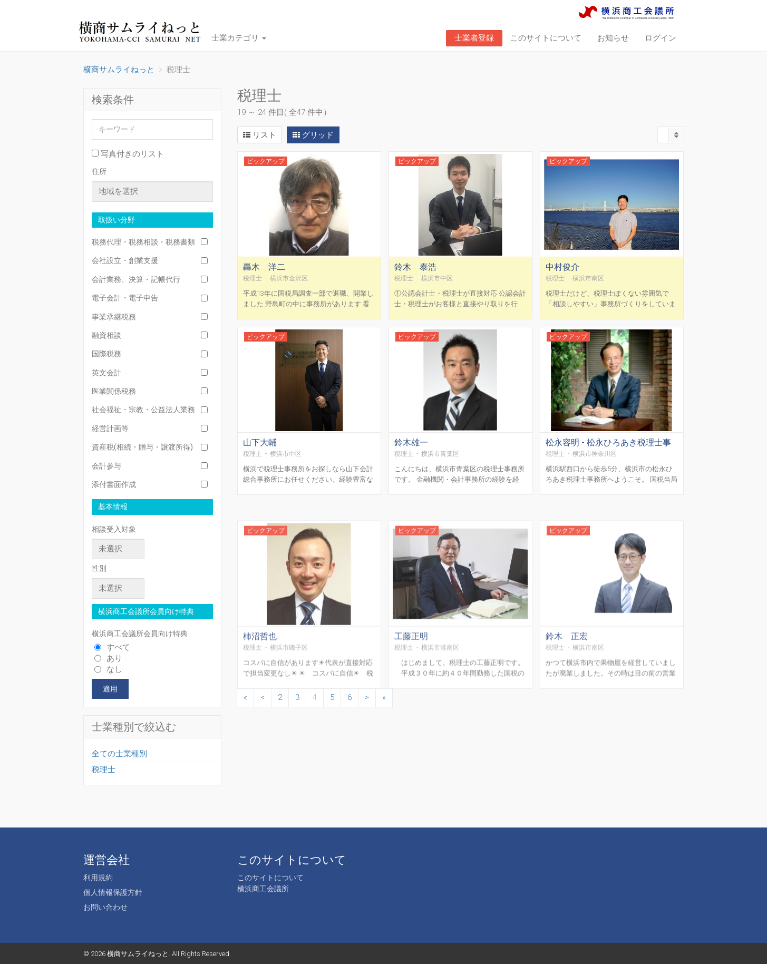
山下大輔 (260, 453)
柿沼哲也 (260, 710)
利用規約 (98, 877)
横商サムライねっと (138, 954)
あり (108, 658)
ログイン (660, 38)
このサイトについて (545, 38)
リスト (259, 135)
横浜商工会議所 (263, 888)
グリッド (313, 135)
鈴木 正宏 (567, 710)
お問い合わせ (105, 907)
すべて (112, 647)
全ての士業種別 (119, 753)
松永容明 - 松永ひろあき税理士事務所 (608, 458)
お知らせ (613, 38)
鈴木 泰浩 (415, 277)
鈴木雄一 (411, 453)
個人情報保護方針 (112, 892)
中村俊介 (562, 277)
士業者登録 (474, 38)
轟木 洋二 (264, 277)
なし (108, 669)
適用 (110, 689)
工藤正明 (411, 710)
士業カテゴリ (238, 38)
